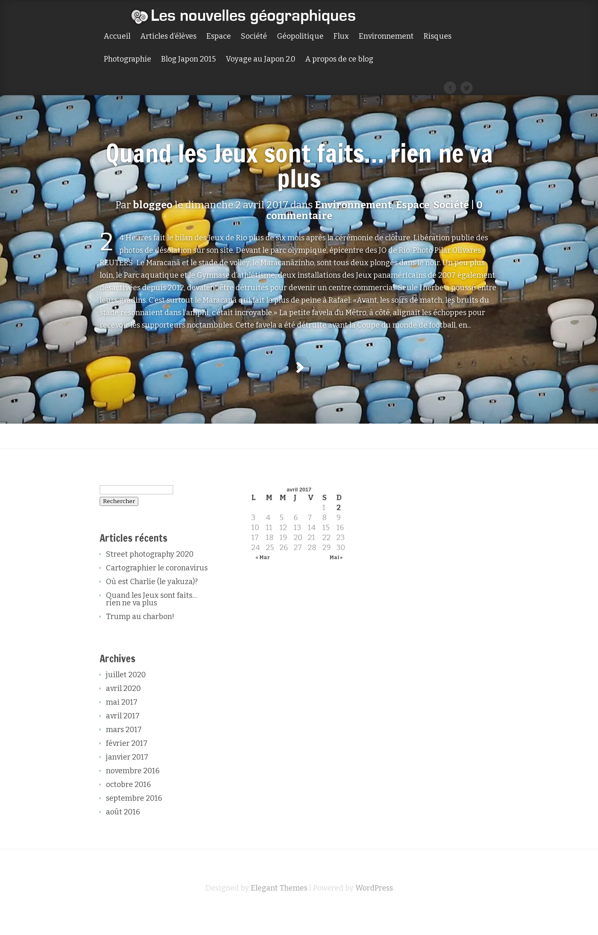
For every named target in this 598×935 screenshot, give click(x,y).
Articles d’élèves (168, 36)
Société (254, 36)
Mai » (336, 578)
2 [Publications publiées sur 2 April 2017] (338, 528)
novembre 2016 (132, 791)
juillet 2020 (126, 695)
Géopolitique (300, 36)
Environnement (386, 36)
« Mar (262, 578)
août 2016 (123, 832)
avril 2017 (123, 736)
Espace (218, 36)
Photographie (127, 59)
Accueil (117, 36)
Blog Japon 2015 (188, 59)
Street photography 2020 (150, 575)
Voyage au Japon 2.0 (260, 59)
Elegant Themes (279, 908)
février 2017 (126, 764)
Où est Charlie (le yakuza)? (152, 602)
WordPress (374, 908)
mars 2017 (124, 750)
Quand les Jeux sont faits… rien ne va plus (299, 166)
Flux (341, 36)
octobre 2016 (128, 805)
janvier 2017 (127, 777)
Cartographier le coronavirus (157, 588)
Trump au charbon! (140, 637)
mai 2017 (121, 723)
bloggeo (152, 205)
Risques (437, 36)
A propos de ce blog (339, 59)
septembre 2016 (134, 819)
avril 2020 (123, 709)
